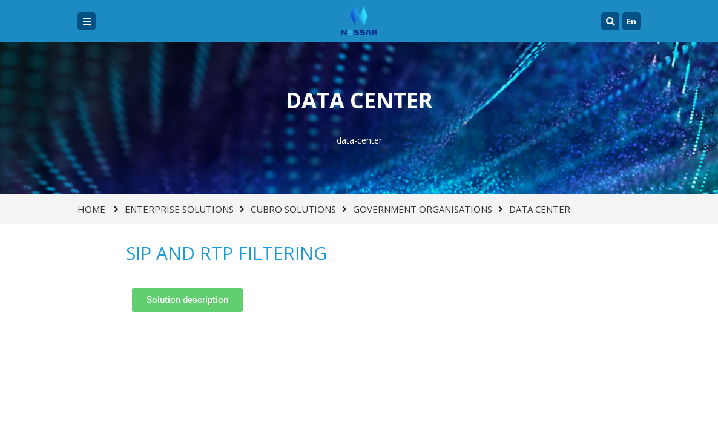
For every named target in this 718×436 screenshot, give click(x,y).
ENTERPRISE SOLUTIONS (179, 209)
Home (91, 209)
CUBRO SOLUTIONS (293, 209)
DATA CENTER (539, 209)
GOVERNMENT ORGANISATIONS (422, 209)
